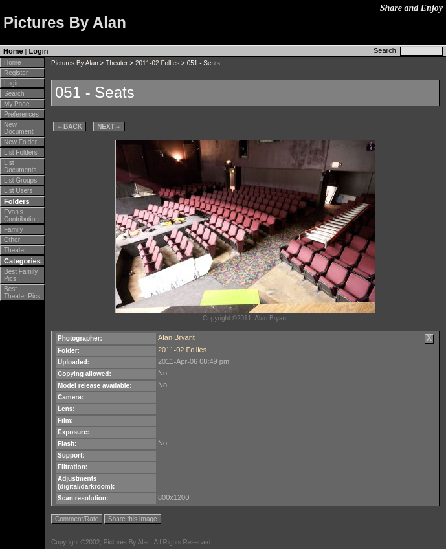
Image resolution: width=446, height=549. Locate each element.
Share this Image (132, 518)
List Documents (20, 166)
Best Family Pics (21, 275)
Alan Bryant (176, 337)
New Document (19, 128)
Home (13, 51)
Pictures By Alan (74, 63)
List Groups (20, 180)
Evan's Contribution (21, 215)
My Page (16, 103)
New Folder (20, 142)
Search (14, 93)
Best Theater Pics (22, 293)
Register (16, 72)
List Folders (21, 152)
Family (13, 229)
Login (39, 51)
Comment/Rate (76, 518)
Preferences (21, 114)
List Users (18, 190)
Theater (15, 250)
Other (12, 239)
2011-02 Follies (157, 63)
